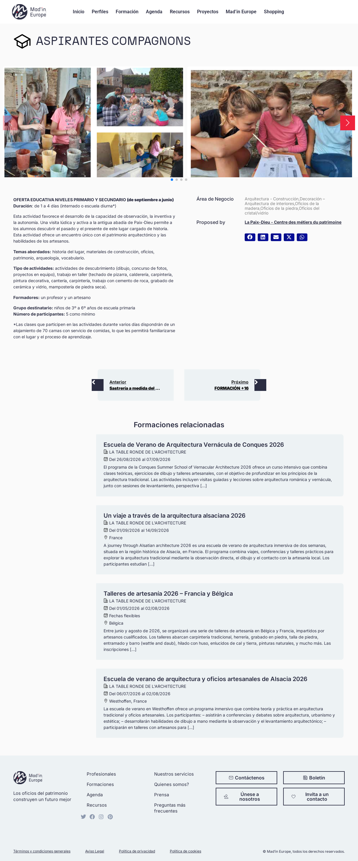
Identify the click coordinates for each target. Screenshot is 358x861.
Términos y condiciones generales (41, 851)
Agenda (154, 11)
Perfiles (100, 11)
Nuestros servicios (174, 774)
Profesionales (101, 774)
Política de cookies (185, 851)
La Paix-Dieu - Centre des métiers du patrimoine (293, 222)
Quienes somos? (171, 784)
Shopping (274, 11)
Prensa (161, 794)
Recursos (180, 11)
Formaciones (100, 784)
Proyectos (207, 11)
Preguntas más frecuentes (170, 808)
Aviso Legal (94, 851)
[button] (347, 123)
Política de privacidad (137, 851)
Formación (127, 11)
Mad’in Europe (241, 11)
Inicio (78, 11)
